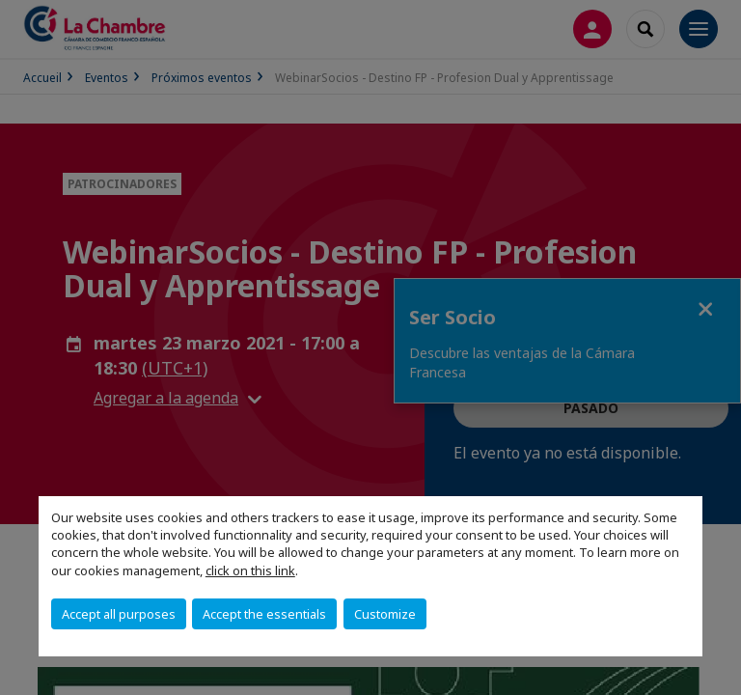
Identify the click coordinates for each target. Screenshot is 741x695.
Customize (385, 614)
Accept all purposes (119, 614)
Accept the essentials (264, 614)
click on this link (250, 570)
